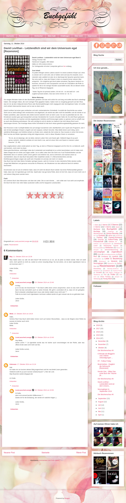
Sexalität (99, 272)
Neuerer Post (9, 453)
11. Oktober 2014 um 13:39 (22, 256)
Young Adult (107, 279)
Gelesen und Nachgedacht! (102, 243)
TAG (105, 274)
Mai (99, 411)
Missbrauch (102, 261)
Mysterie (114, 261)
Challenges (65, 36)
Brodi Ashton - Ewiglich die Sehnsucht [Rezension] (106, 366)
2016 (98, 332)
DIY (95, 235)
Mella (11, 314)
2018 (98, 325)
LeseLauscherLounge (23, 282)
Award (117, 227)
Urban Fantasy (105, 277)
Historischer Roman (111, 246)
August (101, 402)
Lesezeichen (97, 258)
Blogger (67, 498)
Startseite (10, 36)
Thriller (112, 274)
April (100, 415)
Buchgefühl (112, 229)
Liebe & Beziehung (113, 258)
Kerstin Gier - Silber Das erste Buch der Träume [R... (107, 373)
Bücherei (97, 229)
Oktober (101, 348)
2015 (98, 335)
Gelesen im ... (114, 241)
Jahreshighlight (99, 252)
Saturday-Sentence (113, 268)
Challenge (111, 231)
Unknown (13, 364)
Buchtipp (97, 231)
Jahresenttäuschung (111, 250)
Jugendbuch (116, 252)
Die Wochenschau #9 (106, 350)
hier (64, 66)
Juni (100, 408)
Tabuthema (97, 274)
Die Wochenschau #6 (106, 394)
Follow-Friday (113, 239)
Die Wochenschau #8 (106, 379)
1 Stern (96, 225)
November (102, 344)
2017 (98, 328)
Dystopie (102, 235)
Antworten (13, 274)
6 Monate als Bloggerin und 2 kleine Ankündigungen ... (106, 356)
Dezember (102, 341)
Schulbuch (97, 270)
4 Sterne (97, 227)
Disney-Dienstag (112, 233)
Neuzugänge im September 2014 (105, 390)
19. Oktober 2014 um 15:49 (44, 337)
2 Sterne (104, 225)
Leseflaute (104, 256)
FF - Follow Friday (104, 361)
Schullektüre (106, 270)
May (11, 256)
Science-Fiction (117, 270)
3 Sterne (114, 225)
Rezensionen (24, 36)
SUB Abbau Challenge (112, 272)
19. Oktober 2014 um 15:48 (44, 282)
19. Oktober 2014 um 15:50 (44, 390)
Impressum (92, 36)
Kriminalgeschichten (110, 254)
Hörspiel (96, 249)
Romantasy (97, 268)
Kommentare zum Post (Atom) (49, 460)
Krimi (99, 254)
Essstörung (119, 235)
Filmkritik (101, 239)
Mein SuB (52, 36)
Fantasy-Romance (115, 237)
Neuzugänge (98, 263)
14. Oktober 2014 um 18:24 (23, 314)
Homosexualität (98, 247)
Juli (99, 405)
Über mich (79, 36)
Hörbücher (38, 36)
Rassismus (110, 263)
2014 (98, 338)
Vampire (117, 276)
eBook (110, 235)
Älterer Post (81, 453)
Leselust (115, 256)
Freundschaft (98, 241)
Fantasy (100, 237)
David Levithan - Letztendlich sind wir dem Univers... (106, 384)
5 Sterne (107, 227)
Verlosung (97, 279)
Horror (118, 247)
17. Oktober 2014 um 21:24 (26, 364)
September (102, 398)
